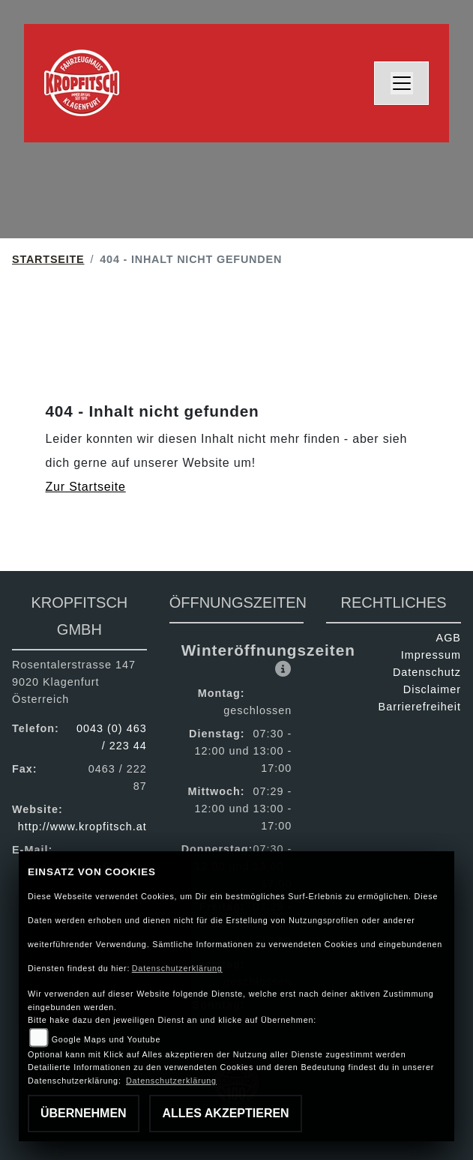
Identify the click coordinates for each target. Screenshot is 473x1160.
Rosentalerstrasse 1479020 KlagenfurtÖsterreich (74, 682)
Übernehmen (83, 1113)
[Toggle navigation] (402, 83)
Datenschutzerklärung (177, 968)
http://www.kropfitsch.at (82, 827)
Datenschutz (427, 672)
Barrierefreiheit (420, 707)
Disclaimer (432, 689)
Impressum (431, 655)
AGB (448, 638)
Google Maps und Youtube (106, 1039)
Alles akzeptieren (225, 1113)
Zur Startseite (86, 486)
